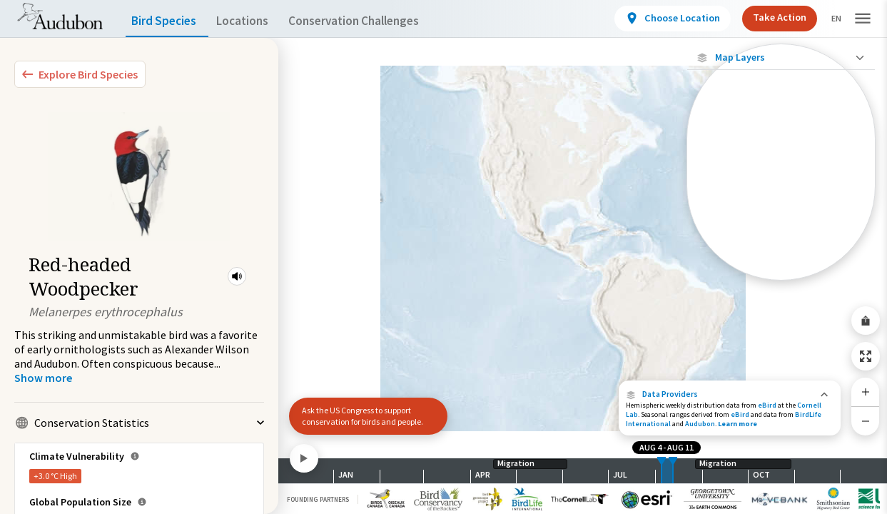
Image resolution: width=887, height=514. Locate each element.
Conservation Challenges (376, 21)
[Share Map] (865, 320)
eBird (767, 405)
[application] (443, 257)
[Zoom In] (865, 392)
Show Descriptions (781, 283)
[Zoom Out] (865, 420)
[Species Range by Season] (781, 195)
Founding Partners (318, 499)
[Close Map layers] (781, 57)
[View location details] (660, 18)
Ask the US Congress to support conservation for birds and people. (362, 416)
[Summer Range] (781, 220)
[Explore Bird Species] (80, 74)
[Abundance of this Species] (781, 154)
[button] (237, 276)
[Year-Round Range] (781, 269)
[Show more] (43, 378)
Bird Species (167, 21)
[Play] (304, 458)
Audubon (700, 423)
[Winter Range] (781, 245)
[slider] (661, 470)
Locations (255, 21)
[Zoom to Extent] (865, 356)
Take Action (767, 17)
